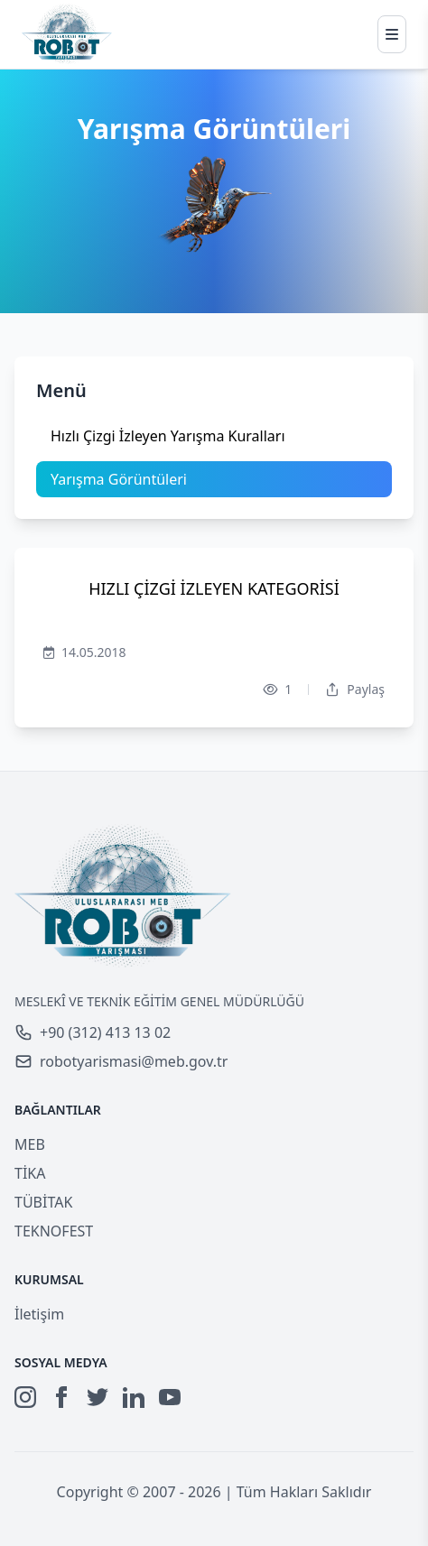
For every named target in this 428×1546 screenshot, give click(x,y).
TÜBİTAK (43, 1202)
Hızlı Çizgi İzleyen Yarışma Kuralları (168, 436)
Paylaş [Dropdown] (355, 689)
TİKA (29, 1173)
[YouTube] (170, 1397)
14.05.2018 (84, 652)
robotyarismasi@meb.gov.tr (121, 1061)
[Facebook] (61, 1397)
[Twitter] (97, 1397)
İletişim (39, 1314)
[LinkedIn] (133, 1397)
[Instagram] (25, 1397)
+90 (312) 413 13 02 (92, 1032)
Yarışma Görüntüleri (119, 479)
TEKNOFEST (53, 1231)
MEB (29, 1144)
